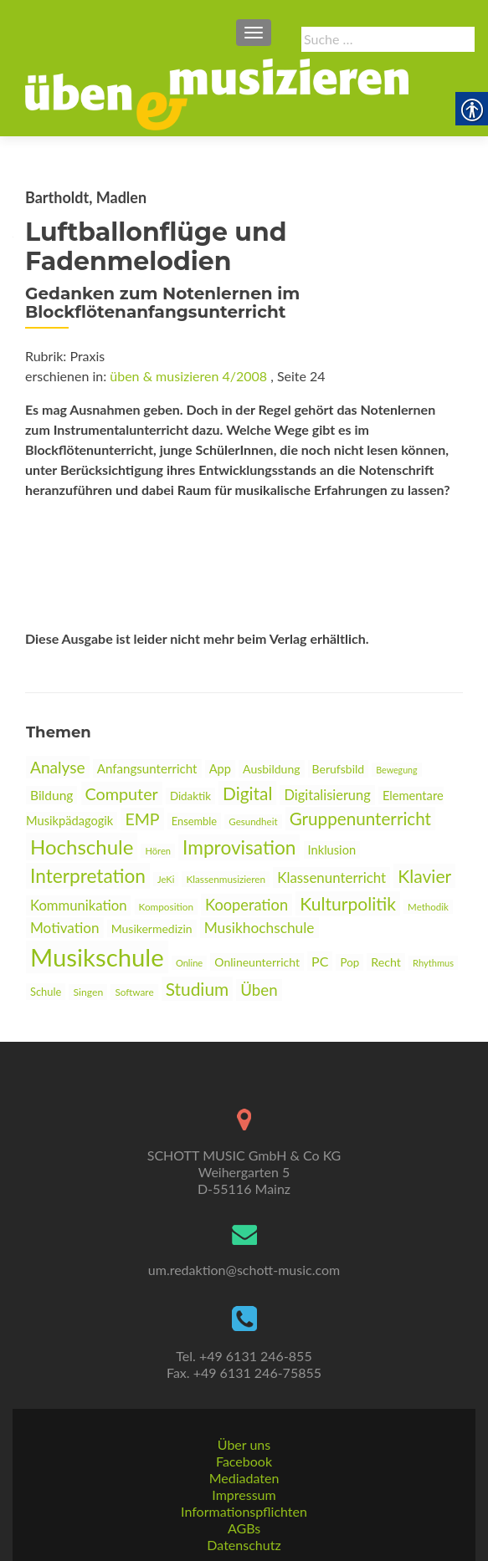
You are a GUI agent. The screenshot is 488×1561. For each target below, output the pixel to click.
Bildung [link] (51, 795)
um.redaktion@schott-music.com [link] (244, 1270)
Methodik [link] (428, 906)
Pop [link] (349, 962)
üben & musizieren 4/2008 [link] (188, 376)
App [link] (220, 769)
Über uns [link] (244, 1444)
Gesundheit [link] (253, 821)
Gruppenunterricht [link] (360, 819)
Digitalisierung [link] (327, 795)
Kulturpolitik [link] (348, 903)
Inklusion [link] (332, 850)
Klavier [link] (424, 875)
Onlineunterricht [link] (257, 962)
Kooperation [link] (246, 904)
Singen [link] (88, 992)
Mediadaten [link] (244, 1478)
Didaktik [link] (190, 796)
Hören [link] (158, 850)
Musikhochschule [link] (259, 927)
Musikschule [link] (97, 957)
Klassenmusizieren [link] (225, 879)
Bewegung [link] (396, 769)
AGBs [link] (244, 1528)
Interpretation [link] (88, 876)
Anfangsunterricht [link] (147, 768)
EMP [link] (142, 819)
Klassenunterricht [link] (331, 877)
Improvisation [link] (238, 847)
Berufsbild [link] (338, 769)
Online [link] (189, 962)
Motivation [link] (65, 927)
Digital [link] (247, 793)
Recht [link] (386, 962)
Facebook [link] (244, 1461)
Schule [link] (45, 991)
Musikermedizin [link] (152, 928)
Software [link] (134, 992)
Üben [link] (258, 990)
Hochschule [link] (81, 846)
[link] (216, 93)
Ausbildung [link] (271, 769)
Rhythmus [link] (433, 962)
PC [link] (319, 961)
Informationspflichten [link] (244, 1511)
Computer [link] (121, 793)
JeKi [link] (165, 879)
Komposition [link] (166, 906)
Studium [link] (197, 988)
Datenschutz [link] (243, 1545)
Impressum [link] (243, 1494)
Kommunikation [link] (78, 905)
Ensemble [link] (194, 821)
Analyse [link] (57, 767)
